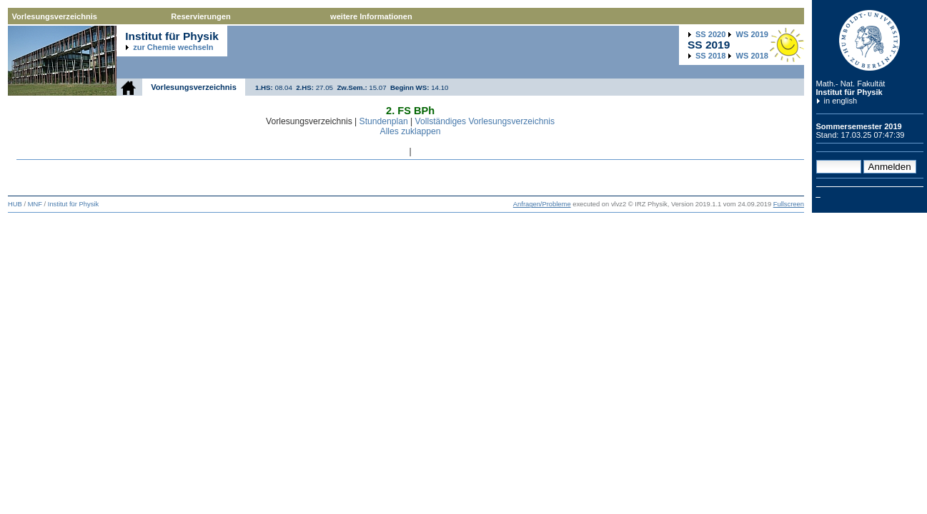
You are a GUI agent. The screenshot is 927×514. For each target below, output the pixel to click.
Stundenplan (384, 121)
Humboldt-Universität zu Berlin (869, 40)
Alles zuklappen (410, 131)
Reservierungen (200, 16)
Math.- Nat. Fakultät (851, 83)
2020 (710, 34)
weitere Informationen (371, 16)
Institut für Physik (849, 92)
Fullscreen (788, 204)
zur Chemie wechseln (173, 47)
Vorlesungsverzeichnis (54, 16)
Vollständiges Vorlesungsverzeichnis (485, 121)
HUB (15, 204)
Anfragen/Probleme (542, 204)
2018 (710, 55)
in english (841, 100)
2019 (752, 34)
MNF (35, 204)
